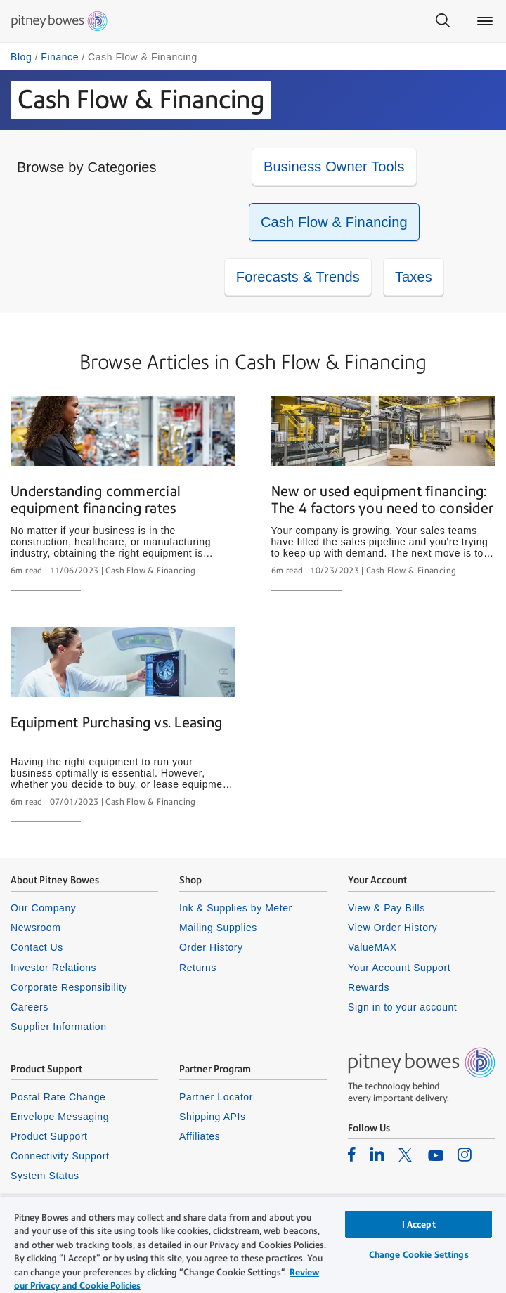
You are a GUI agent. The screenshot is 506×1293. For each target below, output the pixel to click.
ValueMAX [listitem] (372, 947)
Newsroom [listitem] (35, 927)
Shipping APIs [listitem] (212, 1116)
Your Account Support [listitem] (399, 967)
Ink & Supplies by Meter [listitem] (235, 908)
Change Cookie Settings (419, 1254)
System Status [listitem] (45, 1175)
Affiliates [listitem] (199, 1136)
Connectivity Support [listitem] (60, 1156)
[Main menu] (485, 21)
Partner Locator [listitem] (216, 1097)
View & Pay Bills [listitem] (386, 908)
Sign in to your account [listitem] (402, 1007)
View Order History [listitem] (392, 927)
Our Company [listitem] (43, 908)
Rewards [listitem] (368, 987)
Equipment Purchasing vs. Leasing (116, 722)
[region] (253, 1244)
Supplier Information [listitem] (59, 1026)
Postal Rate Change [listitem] (58, 1097)
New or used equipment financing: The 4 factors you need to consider (382, 499)
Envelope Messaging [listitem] (60, 1116)
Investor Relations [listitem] (53, 967)
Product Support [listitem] (49, 1136)
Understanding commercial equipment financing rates (96, 499)
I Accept (419, 1224)
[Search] (443, 21)
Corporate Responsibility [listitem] (69, 987)
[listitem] (352, 1154)
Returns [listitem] (197, 967)
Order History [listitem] (211, 947)
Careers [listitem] (29, 1007)
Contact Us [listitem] (37, 947)
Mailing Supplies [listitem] (218, 927)
